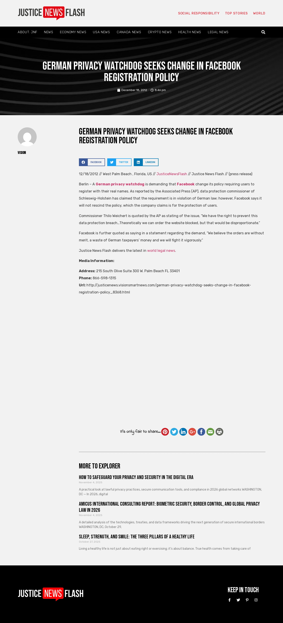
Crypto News (160, 32)
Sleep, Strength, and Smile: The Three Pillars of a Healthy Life (137, 537)
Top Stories (236, 13)
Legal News (218, 32)
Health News (189, 32)
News (48, 32)
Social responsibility (198, 13)
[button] (263, 32)
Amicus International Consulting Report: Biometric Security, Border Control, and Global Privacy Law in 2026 (169, 507)
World (259, 13)
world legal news (161, 250)
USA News (101, 32)
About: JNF (27, 32)
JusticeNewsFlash (172, 174)
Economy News (73, 32)
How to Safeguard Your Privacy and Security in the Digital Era (136, 477)
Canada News (129, 32)
